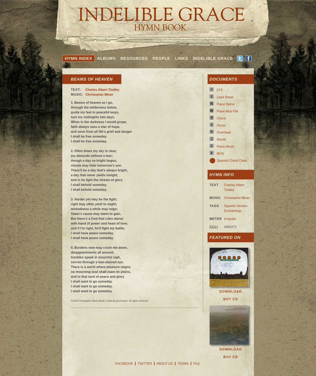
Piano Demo (226, 104)
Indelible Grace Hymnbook (158, 16)
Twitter (145, 363)
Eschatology (233, 210)
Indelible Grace (213, 58)
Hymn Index (78, 58)
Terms (183, 363)
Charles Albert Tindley (102, 89)
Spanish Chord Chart (232, 160)
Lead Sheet (225, 97)
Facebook (124, 363)
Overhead (224, 132)
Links (181, 58)
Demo (221, 125)
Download (230, 291)
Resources (134, 58)
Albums (106, 58)
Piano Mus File (227, 111)
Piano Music (225, 146)
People (161, 58)
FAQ (196, 363)
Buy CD (230, 299)
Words (221, 139)
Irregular (230, 219)
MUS (220, 153)
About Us (164, 363)
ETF (220, 90)
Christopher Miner (99, 94)
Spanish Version (235, 206)
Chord (221, 118)
